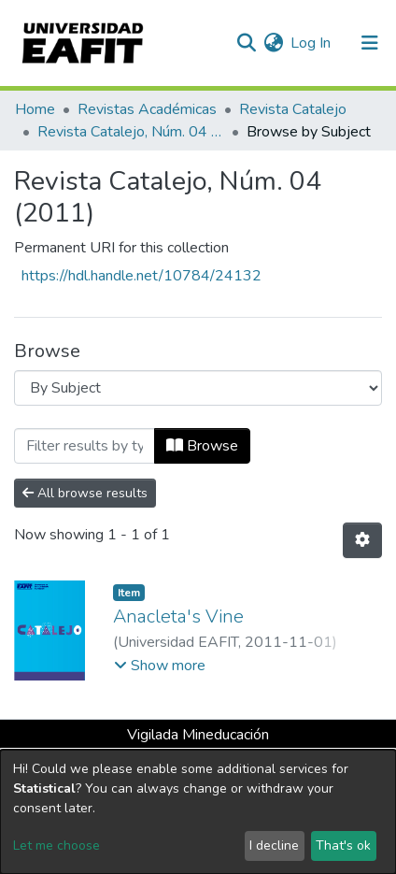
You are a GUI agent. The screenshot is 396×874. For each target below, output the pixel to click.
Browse (202, 446)
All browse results (85, 493)
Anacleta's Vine (178, 616)
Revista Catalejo (292, 109)
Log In (311, 43)
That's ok (343, 845)
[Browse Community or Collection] (198, 388)
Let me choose (56, 845)
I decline (274, 845)
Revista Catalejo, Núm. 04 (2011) (130, 132)
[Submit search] (246, 43)
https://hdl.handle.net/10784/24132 (141, 275)
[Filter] (84, 446)
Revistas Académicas (147, 109)
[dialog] (198, 812)
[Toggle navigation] (370, 43)
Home (35, 109)
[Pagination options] (362, 540)
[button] (273, 43)
